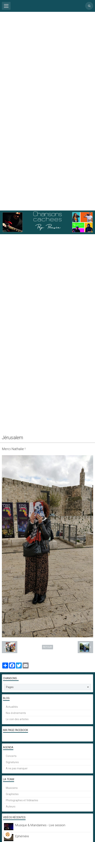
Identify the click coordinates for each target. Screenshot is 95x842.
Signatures (12, 762)
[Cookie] (7, 834)
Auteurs (10, 806)
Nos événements (16, 712)
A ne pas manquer (17, 768)
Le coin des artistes (17, 719)
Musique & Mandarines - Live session (40, 825)
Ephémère (22, 836)
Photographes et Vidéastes (22, 800)
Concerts (11, 755)
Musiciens (12, 787)
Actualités (12, 706)
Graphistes (12, 794)
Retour (47, 647)
